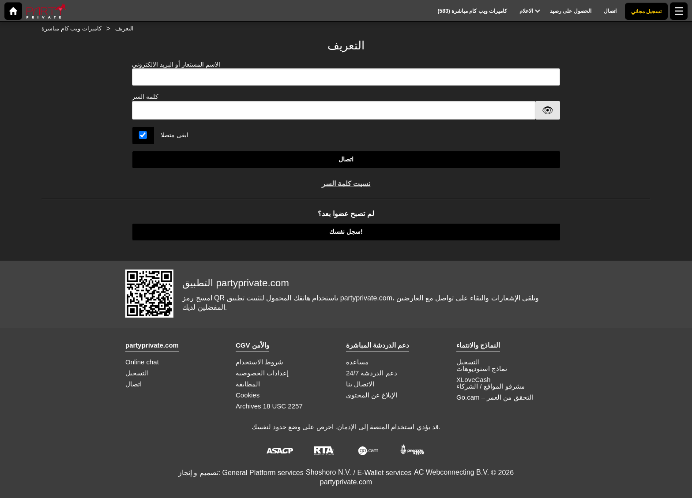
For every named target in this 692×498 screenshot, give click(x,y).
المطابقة (248, 384)
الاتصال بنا (360, 384)
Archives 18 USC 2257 (269, 406)
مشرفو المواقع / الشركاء (490, 386)
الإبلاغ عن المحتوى (371, 395)
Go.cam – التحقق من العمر (495, 397)
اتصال (346, 159)
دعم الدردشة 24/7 (371, 373)
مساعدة (357, 362)
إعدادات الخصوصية (262, 373)
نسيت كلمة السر (346, 183)
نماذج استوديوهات (481, 368)
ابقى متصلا (174, 135)
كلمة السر (145, 96)
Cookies (248, 395)
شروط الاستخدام (259, 362)
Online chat (142, 362)
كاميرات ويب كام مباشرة (71, 28)
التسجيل (137, 373)
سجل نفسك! (346, 231)
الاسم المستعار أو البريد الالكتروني (346, 73)
